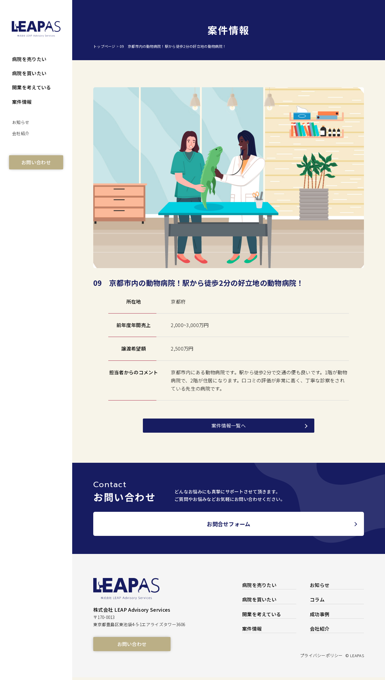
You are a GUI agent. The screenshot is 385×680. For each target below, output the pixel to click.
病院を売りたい (29, 59)
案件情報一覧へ (228, 425)
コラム (317, 602)
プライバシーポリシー (313, 658)
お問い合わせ (36, 162)
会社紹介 (20, 133)
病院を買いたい (29, 73)
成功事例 (319, 616)
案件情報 (22, 101)
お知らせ (20, 122)
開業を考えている (31, 87)
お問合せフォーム (229, 526)
